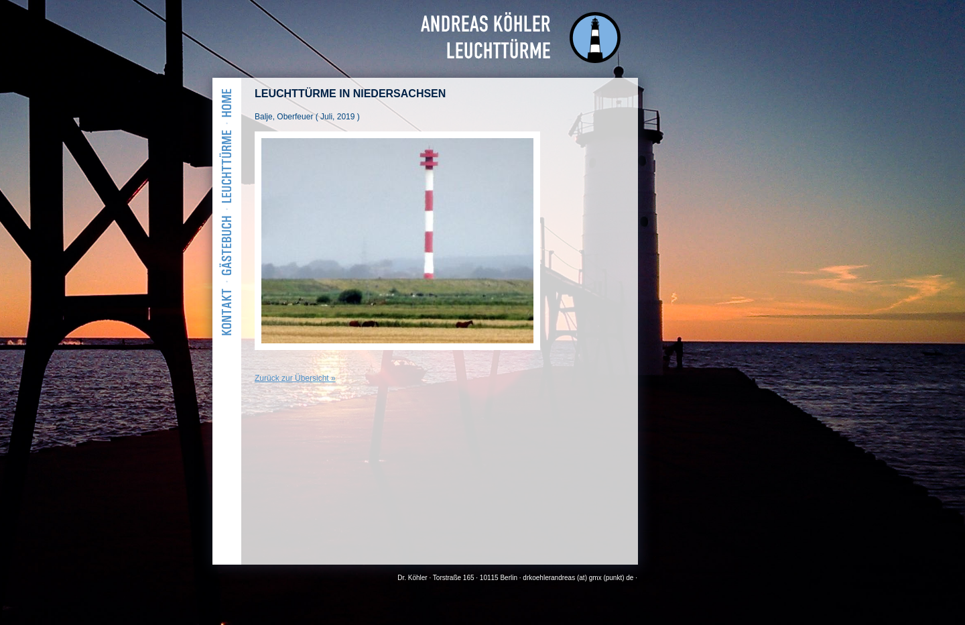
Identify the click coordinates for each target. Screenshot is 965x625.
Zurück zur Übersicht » (295, 378)
